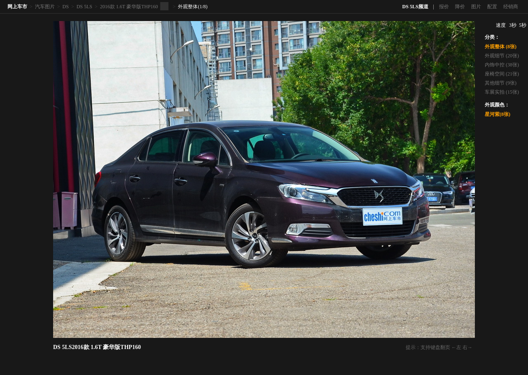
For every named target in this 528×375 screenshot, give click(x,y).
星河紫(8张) (497, 114)
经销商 (510, 6)
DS (66, 6)
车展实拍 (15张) (502, 92)
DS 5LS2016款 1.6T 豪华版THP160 (97, 347)
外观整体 (188, 6)
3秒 (512, 25)
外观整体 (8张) (500, 47)
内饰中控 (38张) (502, 65)
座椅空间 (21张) (502, 74)
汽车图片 (45, 6)
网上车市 (17, 6)
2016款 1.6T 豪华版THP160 (129, 6)
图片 (476, 6)
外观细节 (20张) (502, 56)
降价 (460, 6)
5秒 (522, 25)
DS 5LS (84, 6)
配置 (492, 6)
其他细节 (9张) (500, 83)
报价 (444, 6)
